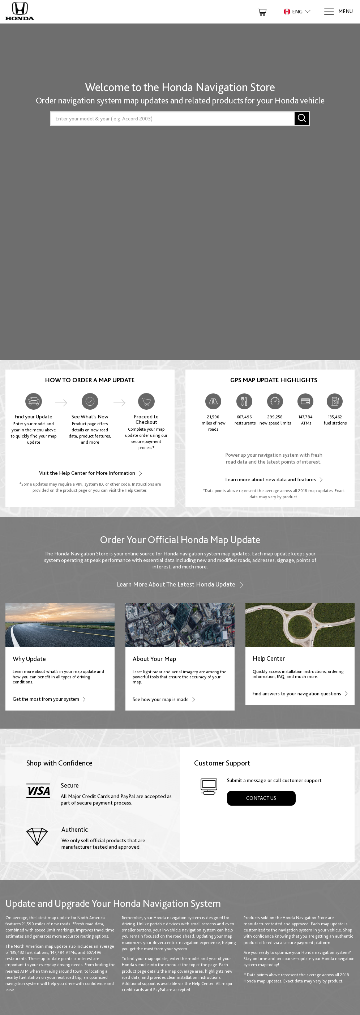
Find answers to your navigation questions (300, 693)
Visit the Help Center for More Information (90, 473)
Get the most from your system (49, 698)
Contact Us (261, 798)
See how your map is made (164, 699)
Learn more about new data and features (273, 479)
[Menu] (338, 11)
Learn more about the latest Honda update (180, 584)
